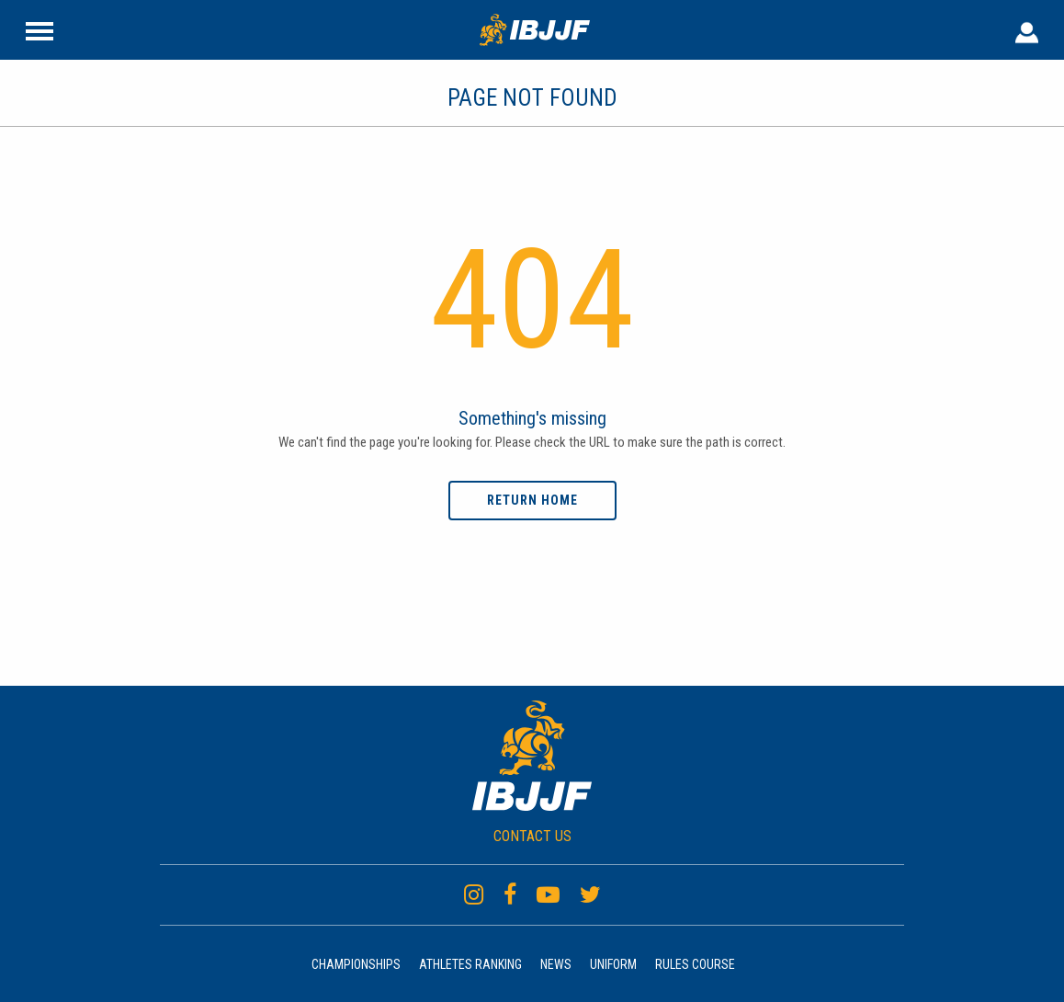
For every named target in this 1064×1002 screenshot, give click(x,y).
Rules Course (695, 964)
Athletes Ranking (470, 964)
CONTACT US (532, 836)
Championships (356, 964)
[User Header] (1026, 29)
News (556, 964)
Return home (532, 500)
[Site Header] (39, 29)
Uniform (613, 964)
